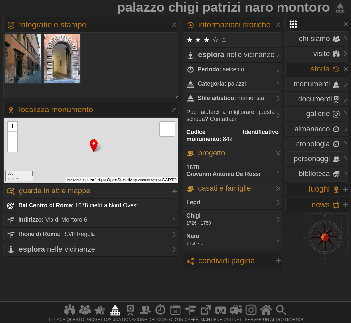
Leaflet (93, 179)
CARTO (169, 179)
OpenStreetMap (122, 179)
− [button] (12, 137)
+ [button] (12, 126)
